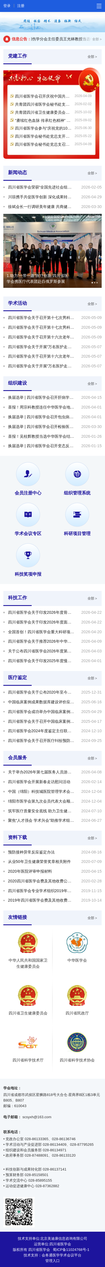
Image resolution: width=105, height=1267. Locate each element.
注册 (20, 6)
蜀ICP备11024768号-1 (71, 1250)
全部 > (97, 39)
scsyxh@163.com (36, 1117)
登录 (7, 6)
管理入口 (52, 1261)
